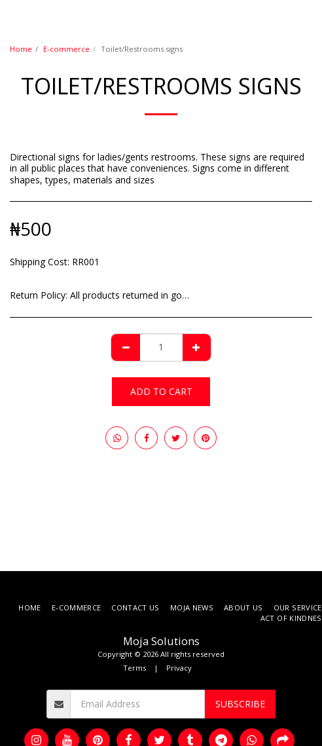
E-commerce (66, 49)
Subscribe (240, 704)
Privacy (179, 668)
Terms (134, 668)
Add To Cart (161, 391)
